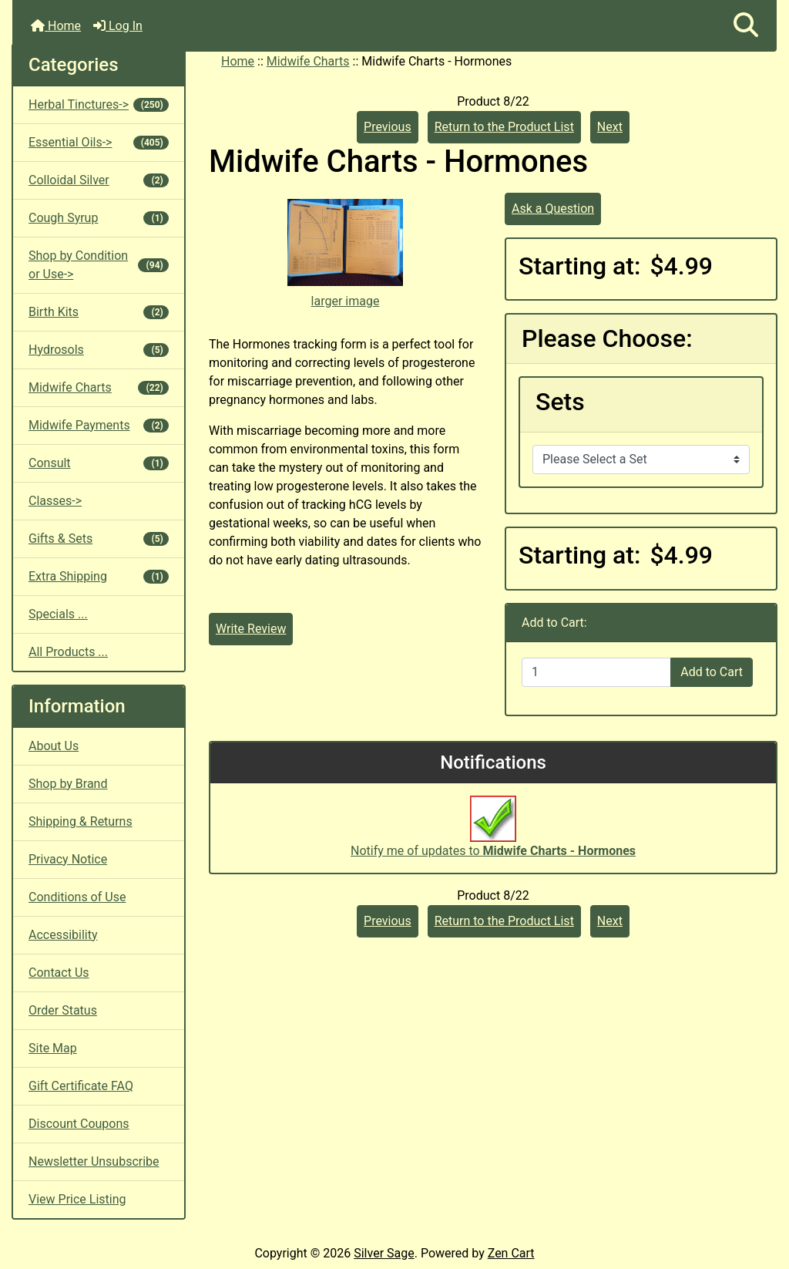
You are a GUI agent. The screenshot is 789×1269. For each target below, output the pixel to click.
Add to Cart (711, 672)
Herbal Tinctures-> (99, 104)
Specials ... (58, 614)
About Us (54, 746)
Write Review (251, 628)
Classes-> (55, 500)
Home (56, 26)
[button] (745, 25)
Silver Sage (384, 1253)
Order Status (63, 1010)
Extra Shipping (99, 576)
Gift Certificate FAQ (81, 1086)
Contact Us (59, 972)
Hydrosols (99, 349)
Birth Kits (99, 312)
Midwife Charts (308, 61)
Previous (387, 126)
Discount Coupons (79, 1123)
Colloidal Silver (99, 180)
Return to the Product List (504, 126)
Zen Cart (511, 1253)
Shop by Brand (68, 783)
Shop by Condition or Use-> (99, 264)
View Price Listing (77, 1199)
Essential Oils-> (99, 142)
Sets (560, 401)
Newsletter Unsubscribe (94, 1161)
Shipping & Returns (81, 821)
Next (610, 126)
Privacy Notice (68, 859)
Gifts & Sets (99, 538)
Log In (118, 26)
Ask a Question (553, 208)
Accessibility (63, 934)
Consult (99, 463)
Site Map (53, 1048)
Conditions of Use (77, 897)
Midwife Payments (99, 425)
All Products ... (68, 652)
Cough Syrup (99, 217)
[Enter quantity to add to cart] (596, 672)
